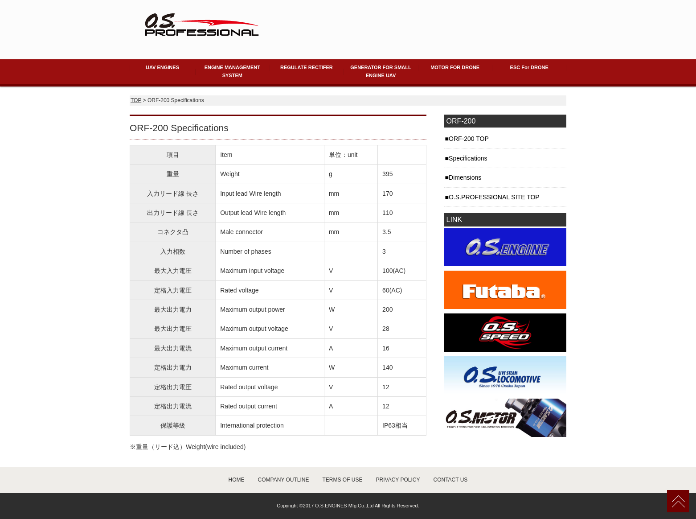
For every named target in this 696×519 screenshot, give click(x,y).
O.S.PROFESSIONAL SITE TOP (494, 197)
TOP (136, 100)
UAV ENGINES (162, 67)
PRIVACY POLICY (398, 480)
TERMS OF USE (343, 480)
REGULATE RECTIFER (306, 67)
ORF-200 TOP (469, 138)
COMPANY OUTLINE (283, 480)
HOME (237, 480)
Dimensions (465, 177)
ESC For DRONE (529, 67)
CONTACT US (450, 480)
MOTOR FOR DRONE (454, 67)
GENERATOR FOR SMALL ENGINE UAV (380, 71)
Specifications (468, 158)
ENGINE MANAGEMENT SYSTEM (232, 71)
